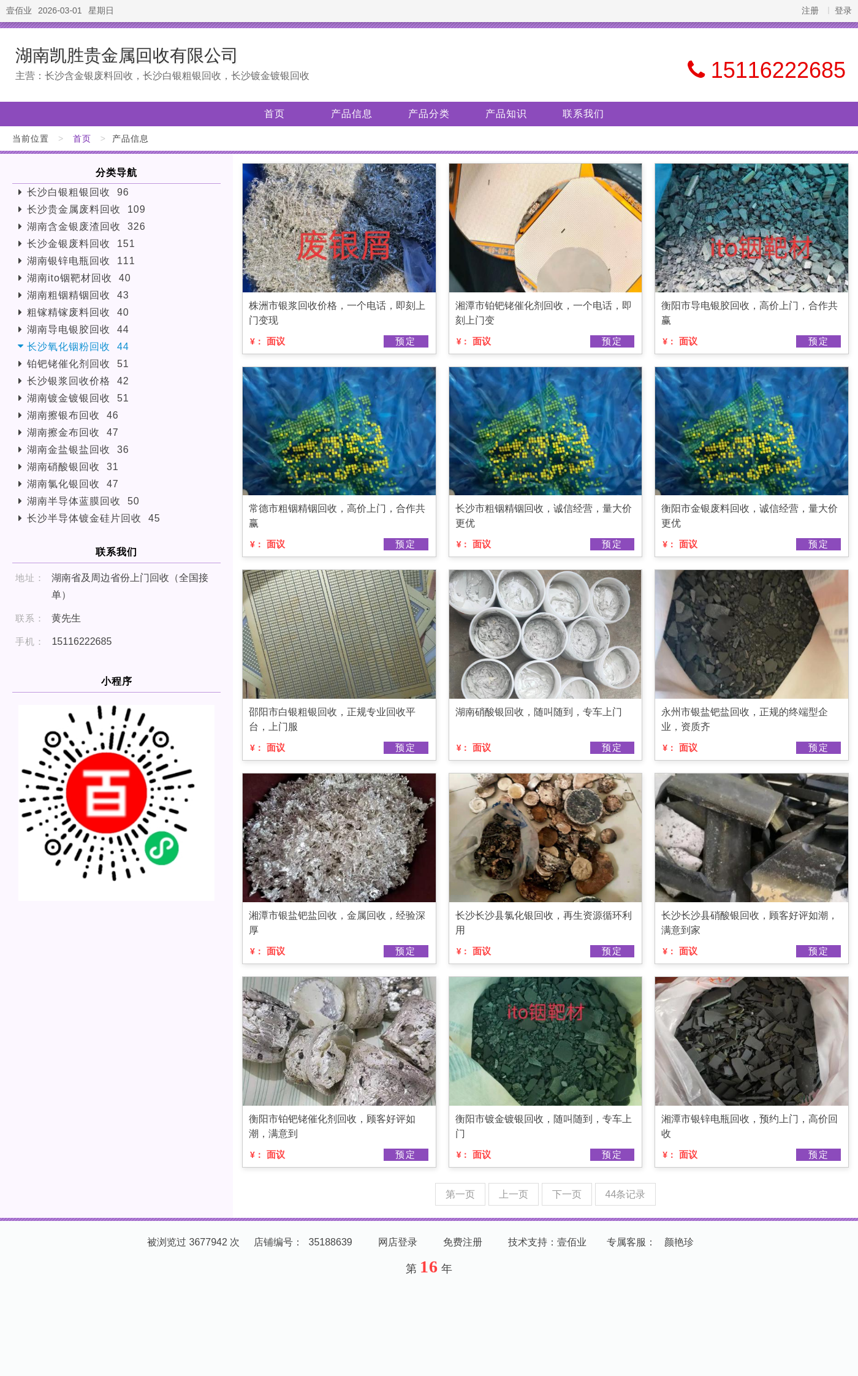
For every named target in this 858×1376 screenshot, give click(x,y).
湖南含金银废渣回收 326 (86, 226)
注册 (810, 10)
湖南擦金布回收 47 (73, 432)
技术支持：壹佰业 (547, 1242)
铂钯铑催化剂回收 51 (78, 364)
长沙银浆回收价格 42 (78, 381)
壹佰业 (19, 10)
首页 (274, 113)
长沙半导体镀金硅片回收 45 (94, 518)
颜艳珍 (679, 1242)
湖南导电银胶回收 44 (78, 329)
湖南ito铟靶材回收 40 (79, 278)
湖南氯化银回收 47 (73, 484)
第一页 (460, 1194)
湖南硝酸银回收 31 (73, 467)
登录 (843, 10)
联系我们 (583, 113)
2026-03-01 (60, 10)
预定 (405, 341)
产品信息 (352, 113)
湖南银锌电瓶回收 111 (81, 261)
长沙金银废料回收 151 (81, 243)
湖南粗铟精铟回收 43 (78, 295)
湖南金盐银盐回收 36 (78, 449)
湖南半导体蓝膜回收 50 (83, 501)
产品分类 (429, 113)
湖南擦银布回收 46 (73, 415)
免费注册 (462, 1242)
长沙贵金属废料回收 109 (86, 209)
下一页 (567, 1194)
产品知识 (506, 113)
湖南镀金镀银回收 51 (78, 398)
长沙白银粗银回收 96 (78, 192)
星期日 (101, 10)
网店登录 (397, 1242)
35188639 (330, 1242)
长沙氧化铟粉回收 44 (78, 346)
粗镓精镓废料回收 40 (78, 312)
